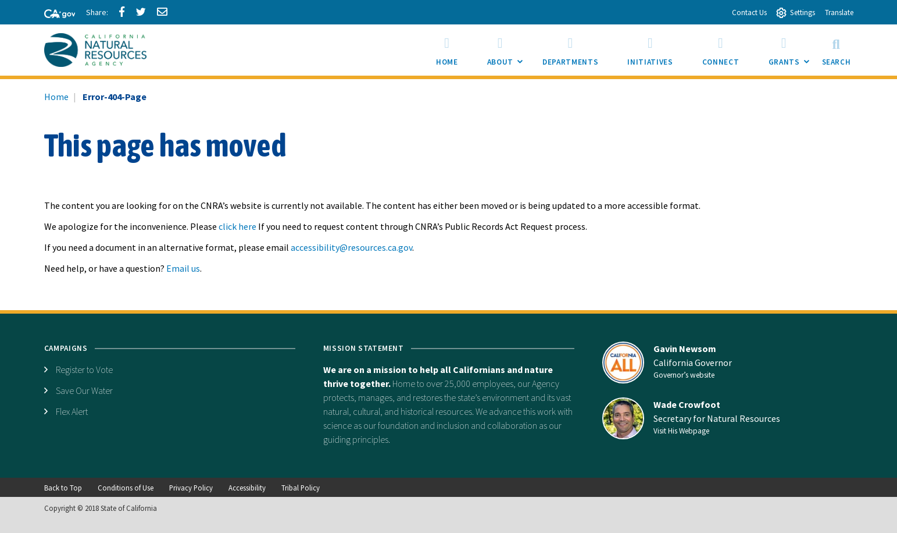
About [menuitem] (507, 53)
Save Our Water (84, 390)
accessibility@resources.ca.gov (351, 247)
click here (237, 226)
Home (56, 96)
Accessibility (247, 487)
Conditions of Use (125, 487)
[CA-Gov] (54, 15)
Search (836, 50)
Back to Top (63, 487)
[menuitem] (447, 50)
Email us (183, 268)
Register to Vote (84, 369)
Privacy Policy (191, 487)
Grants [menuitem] (791, 53)
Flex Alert (72, 411)
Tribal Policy (300, 487)
